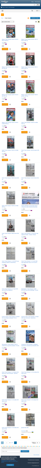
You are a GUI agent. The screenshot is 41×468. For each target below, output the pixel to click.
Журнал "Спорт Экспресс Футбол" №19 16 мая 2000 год (10, 95)
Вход (32, 1)
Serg (3, 42)
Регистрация (37, 1)
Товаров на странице (34, 443)
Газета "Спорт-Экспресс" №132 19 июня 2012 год (30, 178)
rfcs (22, 209)
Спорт (2, 18)
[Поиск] (38, 5)
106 (12, 442)
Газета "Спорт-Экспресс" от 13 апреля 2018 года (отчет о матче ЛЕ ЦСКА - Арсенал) (10, 373)
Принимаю (10, 464)
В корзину (5, 48)
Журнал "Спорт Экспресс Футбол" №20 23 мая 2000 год (10, 68)
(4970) (5, 42)
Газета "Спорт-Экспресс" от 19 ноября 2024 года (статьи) (10, 400)
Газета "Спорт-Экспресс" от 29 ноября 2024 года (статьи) (10, 428)
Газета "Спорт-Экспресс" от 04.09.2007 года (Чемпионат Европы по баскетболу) (10, 262)
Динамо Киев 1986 (24, 427)
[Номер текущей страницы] (7, 443)
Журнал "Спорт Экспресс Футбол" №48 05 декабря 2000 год (29, 95)
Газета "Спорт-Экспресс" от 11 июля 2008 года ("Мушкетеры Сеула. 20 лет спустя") (29, 262)
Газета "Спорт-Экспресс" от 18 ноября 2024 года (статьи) (29, 400)
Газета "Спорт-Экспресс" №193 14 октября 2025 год (10, 151)
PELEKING (23, 430)
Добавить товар (35, 18)
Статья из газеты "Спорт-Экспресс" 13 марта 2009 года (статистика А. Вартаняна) (30, 317)
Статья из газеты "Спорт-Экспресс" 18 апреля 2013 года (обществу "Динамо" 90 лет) (10, 317)
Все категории (36, 454)
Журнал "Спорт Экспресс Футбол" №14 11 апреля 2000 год (29, 68)
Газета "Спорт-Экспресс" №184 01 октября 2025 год (29, 123)
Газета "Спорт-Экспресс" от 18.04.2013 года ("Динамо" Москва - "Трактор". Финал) (29, 234)
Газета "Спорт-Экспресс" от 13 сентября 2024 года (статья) (30, 373)
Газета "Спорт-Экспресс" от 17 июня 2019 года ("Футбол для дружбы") (10, 289)
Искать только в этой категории (8, 7)
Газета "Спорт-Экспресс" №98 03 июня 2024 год (10, 178)
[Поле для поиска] (20, 5)
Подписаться (25, 451)
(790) (27, 430)
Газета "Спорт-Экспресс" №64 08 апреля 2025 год (30, 151)
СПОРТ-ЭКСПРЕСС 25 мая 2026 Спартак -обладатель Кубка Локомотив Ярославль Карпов (29, 206)
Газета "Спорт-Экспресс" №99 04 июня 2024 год (10, 234)
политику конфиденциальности (8, 461)
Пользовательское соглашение (33, 459)
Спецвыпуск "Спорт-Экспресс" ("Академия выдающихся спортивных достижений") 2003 (30, 345)
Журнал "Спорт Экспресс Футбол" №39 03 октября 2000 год (10, 123)
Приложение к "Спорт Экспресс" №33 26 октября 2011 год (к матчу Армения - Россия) (10, 345)
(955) (24, 209)
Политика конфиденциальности (33, 462)
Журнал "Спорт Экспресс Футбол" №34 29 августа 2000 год (10, 40)
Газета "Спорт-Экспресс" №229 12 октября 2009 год (10, 206)
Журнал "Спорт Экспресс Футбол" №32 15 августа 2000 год (29, 40)
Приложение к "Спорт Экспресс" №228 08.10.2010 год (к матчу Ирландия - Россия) (29, 289)
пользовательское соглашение (6, 460)
